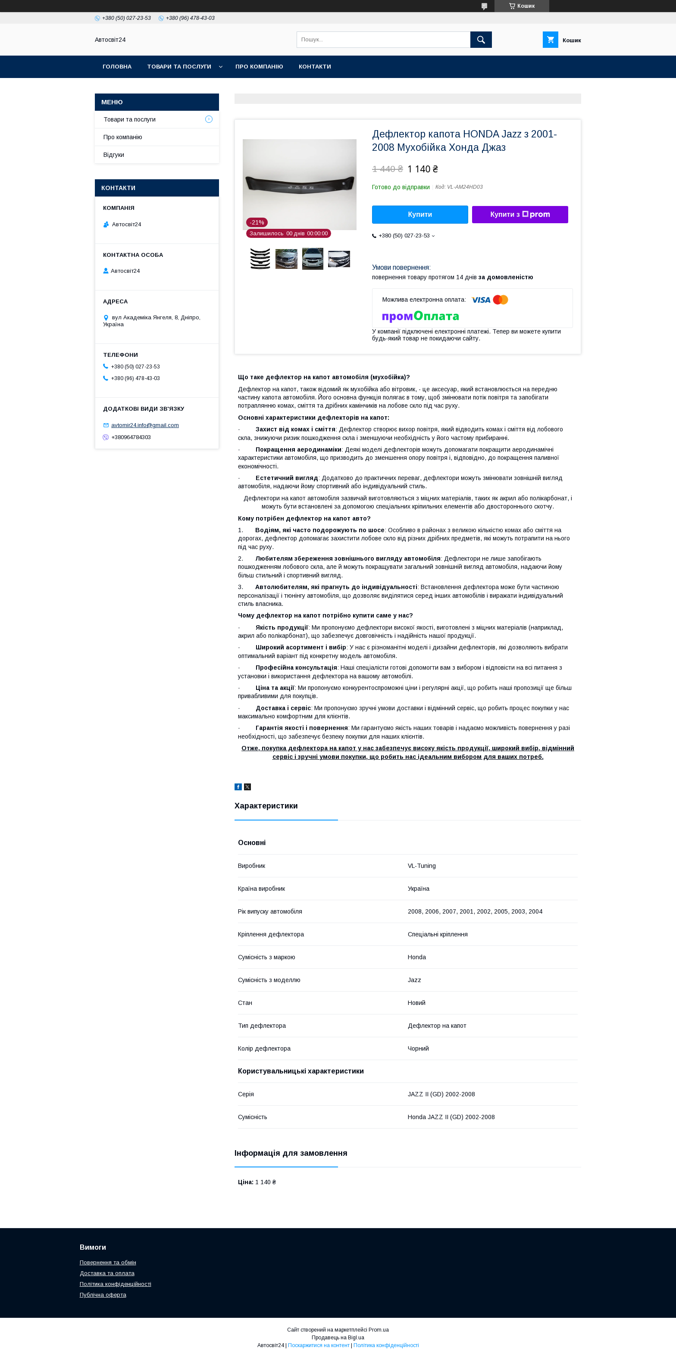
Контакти (315, 66)
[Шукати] (481, 39)
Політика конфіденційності (115, 1284)
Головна (117, 66)
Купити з (520, 214)
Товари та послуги (179, 66)
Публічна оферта (103, 1294)
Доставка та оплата (107, 1273)
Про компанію (259, 66)
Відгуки (113, 154)
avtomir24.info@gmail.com (145, 425)
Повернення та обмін (108, 1262)
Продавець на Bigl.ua (338, 1338)
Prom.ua (379, 1330)
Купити (420, 214)
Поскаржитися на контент (319, 1345)
